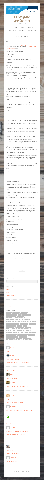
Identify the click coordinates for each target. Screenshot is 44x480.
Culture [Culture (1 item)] (21, 319)
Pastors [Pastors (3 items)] (27, 330)
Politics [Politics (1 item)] (9, 332)
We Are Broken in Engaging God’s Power (14, 402)
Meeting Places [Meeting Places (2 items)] (19, 330)
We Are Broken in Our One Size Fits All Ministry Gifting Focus (18, 386)
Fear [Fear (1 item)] (33, 321)
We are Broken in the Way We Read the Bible (15, 391)
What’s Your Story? (10, 351)
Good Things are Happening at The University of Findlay (17, 439)
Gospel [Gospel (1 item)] (20, 326)
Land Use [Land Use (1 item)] (28, 328)
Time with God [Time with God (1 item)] (11, 339)
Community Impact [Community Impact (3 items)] (12, 319)
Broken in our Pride (10, 420)
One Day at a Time (10, 399)
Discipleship (29, 27)
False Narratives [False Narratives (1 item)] (26, 321)
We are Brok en (9, 450)
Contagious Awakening (22, 18)
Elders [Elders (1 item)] (27, 319)
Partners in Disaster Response (12, 359)
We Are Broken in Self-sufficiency (13, 413)
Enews (16, 27)
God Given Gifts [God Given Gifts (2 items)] (11, 326)
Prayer (22, 27)
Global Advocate (31, 30)
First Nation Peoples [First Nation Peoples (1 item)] (12, 323)
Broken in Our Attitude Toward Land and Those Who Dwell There (19, 410)
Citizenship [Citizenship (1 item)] (21, 317)
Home (11, 27)
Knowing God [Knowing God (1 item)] (20, 328)
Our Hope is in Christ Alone (11, 461)
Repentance (22, 30)
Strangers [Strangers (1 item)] (32, 334)
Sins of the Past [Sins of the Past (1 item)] (22, 334)
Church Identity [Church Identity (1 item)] (11, 317)
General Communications (11, 295)
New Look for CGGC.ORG (11, 437)
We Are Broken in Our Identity (12, 453)
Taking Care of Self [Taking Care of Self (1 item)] (12, 337)
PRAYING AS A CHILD (10, 370)
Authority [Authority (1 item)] (24, 312)
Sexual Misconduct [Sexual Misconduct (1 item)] (29, 332)
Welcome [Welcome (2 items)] (19, 339)
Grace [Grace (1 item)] (25, 326)
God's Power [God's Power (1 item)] (24, 323)
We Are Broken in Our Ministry (12, 378)
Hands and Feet (12, 30)
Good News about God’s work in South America (15, 434)
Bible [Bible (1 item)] (19, 315)
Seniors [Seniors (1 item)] (20, 332)
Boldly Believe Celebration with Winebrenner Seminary (17, 431)
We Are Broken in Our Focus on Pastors (14, 389)
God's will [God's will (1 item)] (32, 323)
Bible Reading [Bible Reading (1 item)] (27, 315)
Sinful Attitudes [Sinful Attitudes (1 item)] (11, 334)
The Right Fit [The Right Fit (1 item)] (23, 337)
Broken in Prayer (9, 423)
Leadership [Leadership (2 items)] (10, 330)
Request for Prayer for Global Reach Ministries (15, 442)
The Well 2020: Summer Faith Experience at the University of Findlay (20, 365)
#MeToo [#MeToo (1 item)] (9, 312)
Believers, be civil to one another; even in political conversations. (19, 464)
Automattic (26, 473)
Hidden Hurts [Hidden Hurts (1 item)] (10, 328)
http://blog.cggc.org (21, 45)
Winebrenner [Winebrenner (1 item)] (27, 339)
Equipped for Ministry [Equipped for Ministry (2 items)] (13, 321)
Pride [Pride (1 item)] (14, 332)
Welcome (8, 367)
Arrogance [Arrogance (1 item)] (16, 312)
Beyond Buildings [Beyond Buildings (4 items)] (12, 315)
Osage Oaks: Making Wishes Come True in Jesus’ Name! (17, 362)
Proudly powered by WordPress (22, 471)
